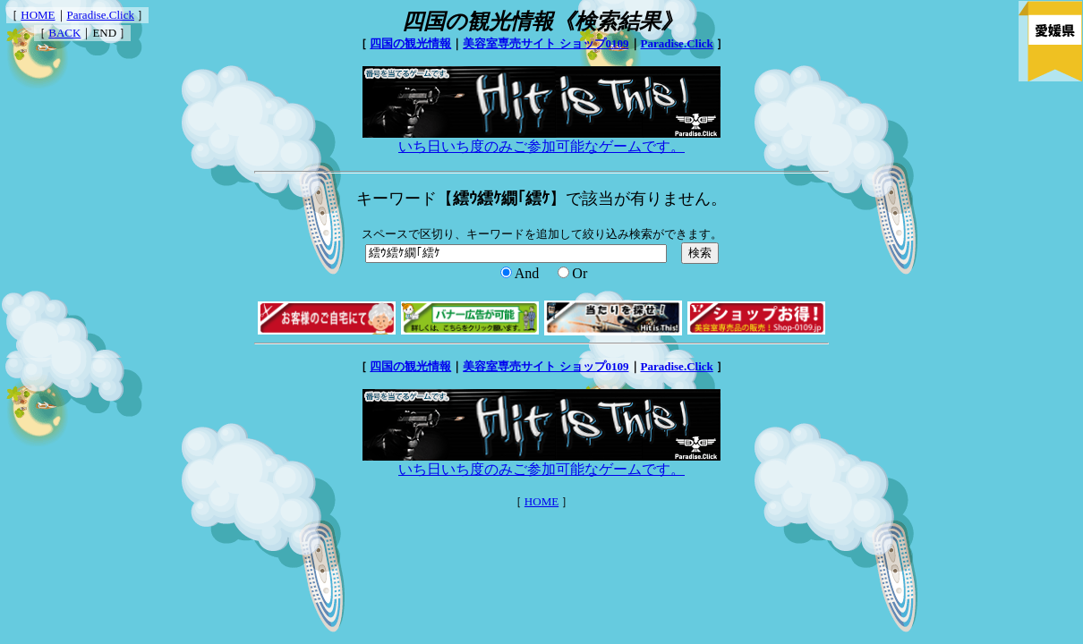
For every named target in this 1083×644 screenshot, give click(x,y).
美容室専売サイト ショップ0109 (545, 43)
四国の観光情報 (410, 43)
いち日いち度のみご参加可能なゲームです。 (541, 139)
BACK (64, 32)
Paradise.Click (100, 14)
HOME (38, 14)
